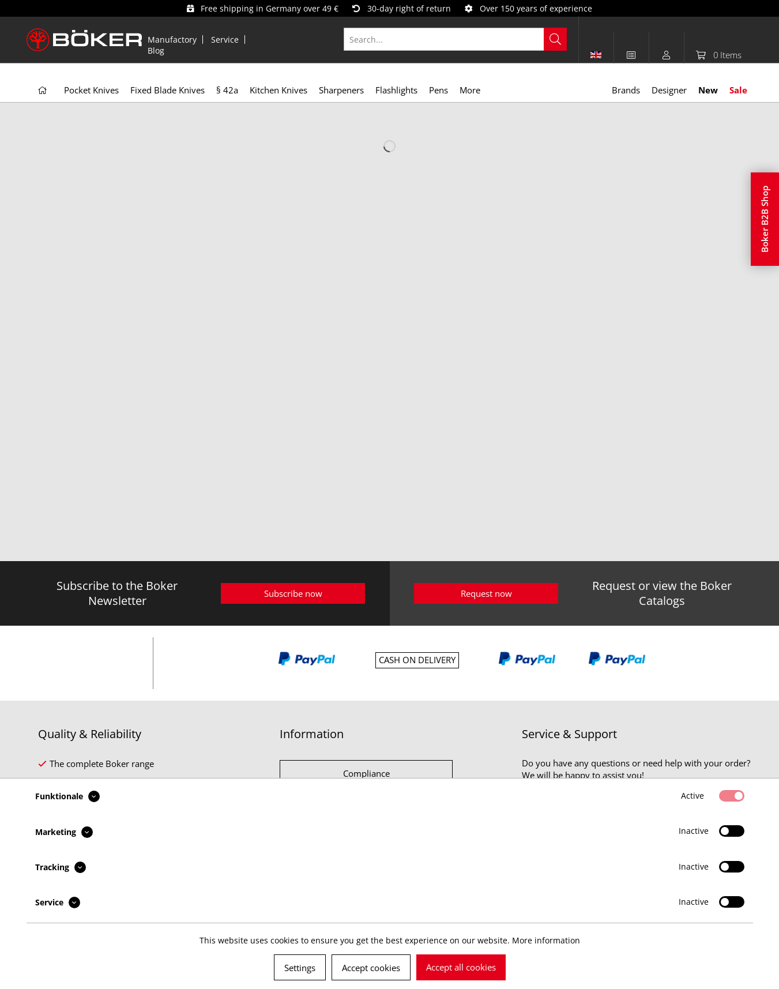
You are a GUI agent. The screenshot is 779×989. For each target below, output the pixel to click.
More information (546, 940)
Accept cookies (371, 967)
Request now (486, 593)
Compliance (366, 773)
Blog (156, 50)
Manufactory (172, 39)
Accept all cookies (461, 967)
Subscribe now (293, 593)
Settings (299, 967)
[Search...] (455, 39)
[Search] (555, 39)
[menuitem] (172, 39)
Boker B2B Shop (764, 219)
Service (225, 39)
